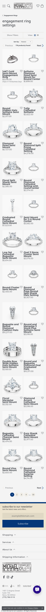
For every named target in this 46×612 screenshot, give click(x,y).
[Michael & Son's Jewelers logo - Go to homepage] (23, 6)
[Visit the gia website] (5, 586)
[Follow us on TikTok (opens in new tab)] (12, 577)
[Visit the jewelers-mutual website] (27, 586)
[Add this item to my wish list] (20, 71)
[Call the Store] (8, 597)
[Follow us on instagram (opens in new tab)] (7, 577)
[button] (8, 6)
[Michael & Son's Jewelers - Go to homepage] (16, 567)
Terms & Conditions (35, 602)
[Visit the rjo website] (19, 586)
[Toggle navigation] (4, 6)
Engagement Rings (10, 15)
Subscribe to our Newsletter (17, 506)
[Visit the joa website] (13, 586)
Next (39, 45)
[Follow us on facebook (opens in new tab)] (3, 577)
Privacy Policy (21, 602)
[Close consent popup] (42, 608)
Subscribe (23, 523)
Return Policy (9, 602)
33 (33, 494)
